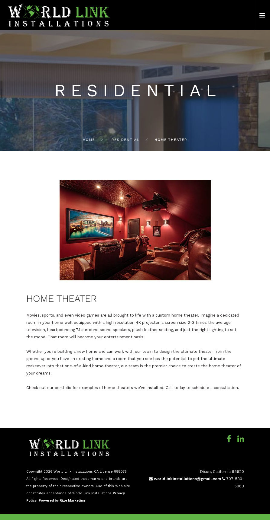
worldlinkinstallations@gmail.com (185, 479)
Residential (125, 140)
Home (89, 140)
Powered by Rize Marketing (62, 500)
